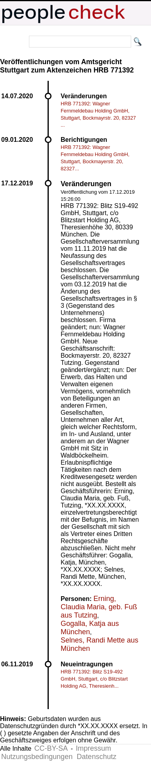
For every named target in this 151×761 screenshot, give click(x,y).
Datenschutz (97, 757)
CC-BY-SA (51, 748)
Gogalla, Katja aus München (90, 628)
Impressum (93, 748)
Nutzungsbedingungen (37, 757)
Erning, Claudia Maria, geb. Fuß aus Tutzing (99, 607)
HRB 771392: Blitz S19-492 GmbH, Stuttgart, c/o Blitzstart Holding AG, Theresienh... (94, 679)
